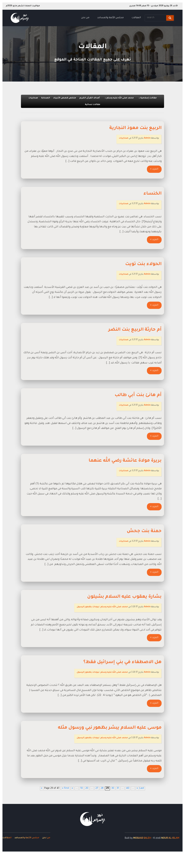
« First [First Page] (65, 788)
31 (118, 788)
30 (112, 788)
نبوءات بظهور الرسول (88, 607)
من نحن (85, 17)
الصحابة (45, 98)
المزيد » (154, 169)
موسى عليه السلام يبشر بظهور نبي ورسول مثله (110, 728)
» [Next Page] (137, 788)
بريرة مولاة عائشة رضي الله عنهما (125, 460)
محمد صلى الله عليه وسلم (119, 98)
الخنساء (152, 193)
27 (96, 788)
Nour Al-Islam (170, 838)
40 (127, 788)
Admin (147, 138)
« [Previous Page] (72, 788)
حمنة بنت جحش (144, 531)
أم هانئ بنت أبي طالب (138, 395)
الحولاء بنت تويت (143, 264)
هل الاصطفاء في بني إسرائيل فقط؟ (122, 662)
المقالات (136, 17)
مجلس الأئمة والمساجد (110, 17)
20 (86, 788)
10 (81, 788)
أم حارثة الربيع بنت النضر (135, 329)
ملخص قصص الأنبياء (64, 98)
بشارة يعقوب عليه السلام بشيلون (124, 597)
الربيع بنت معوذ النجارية (135, 128)
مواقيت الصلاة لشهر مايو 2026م (23, 6)
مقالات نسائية (92, 104)
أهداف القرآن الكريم (89, 98)
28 (102, 788)
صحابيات (33, 98)
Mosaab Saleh (142, 838)
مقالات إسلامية (147, 98)
